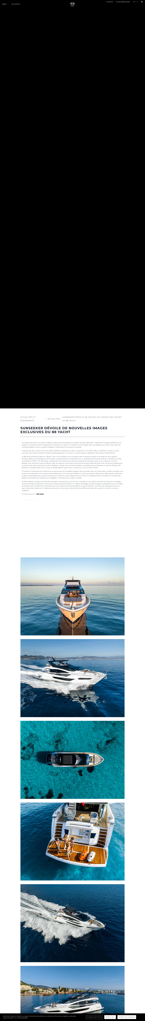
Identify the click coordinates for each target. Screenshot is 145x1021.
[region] (72, 1017)
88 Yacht (40, 494)
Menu (4, 4)
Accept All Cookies (126, 1017)
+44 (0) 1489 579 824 (123, 2)
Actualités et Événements (28, 419)
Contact (109, 2)
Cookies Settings (94, 1017)
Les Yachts (15, 4)
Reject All (110, 1017)
